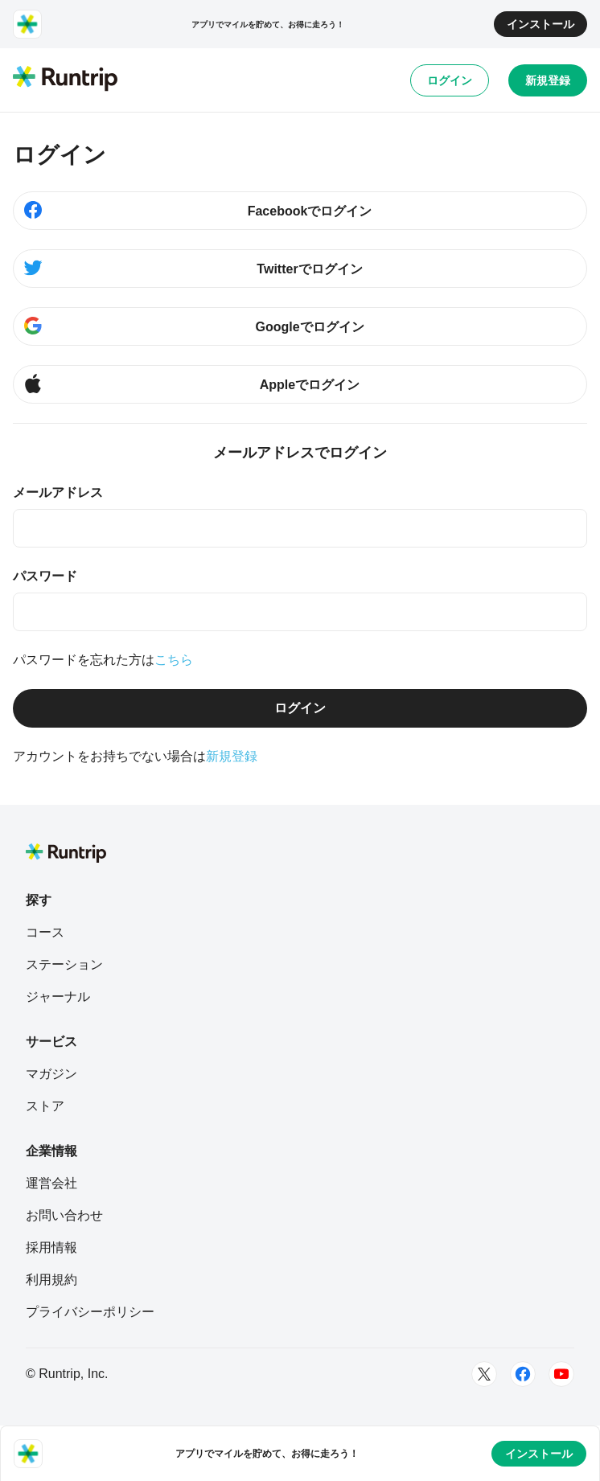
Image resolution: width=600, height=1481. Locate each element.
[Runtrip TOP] (65, 79)
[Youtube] (561, 1374)
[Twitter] (484, 1374)
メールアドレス (58, 492)
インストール (540, 24)
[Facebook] (523, 1374)
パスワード (45, 576)
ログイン (449, 80)
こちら (173, 660)
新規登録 (547, 80)
